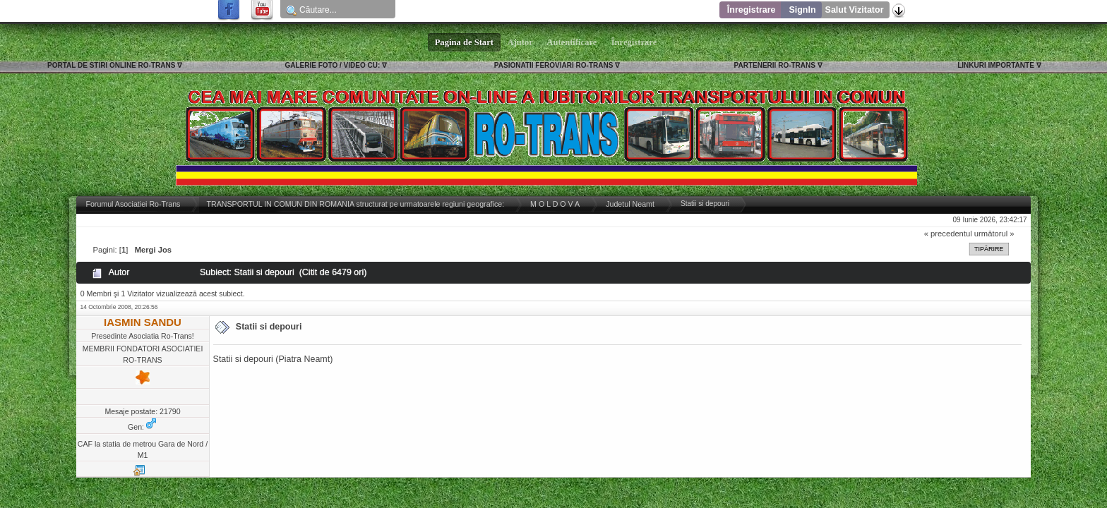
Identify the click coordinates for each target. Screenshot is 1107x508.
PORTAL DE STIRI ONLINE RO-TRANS (111, 65)
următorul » (994, 233)
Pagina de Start (464, 42)
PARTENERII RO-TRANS (774, 65)
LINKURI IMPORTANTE (995, 65)
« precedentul (948, 233)
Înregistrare (751, 10)
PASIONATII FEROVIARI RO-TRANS (554, 65)
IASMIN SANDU (142, 322)
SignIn (802, 10)
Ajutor (520, 42)
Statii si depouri (269, 327)
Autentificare (572, 42)
